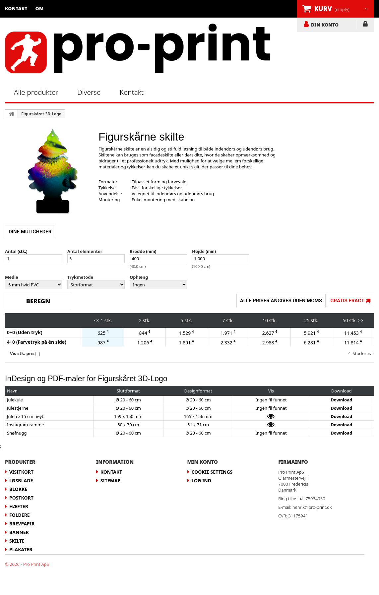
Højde (198, 251)
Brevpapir (21, 523)
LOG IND (365, 25)
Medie (11, 277)
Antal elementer (84, 251)
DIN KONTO (325, 25)
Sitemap (110, 480)
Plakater (20, 549)
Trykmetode (80, 277)
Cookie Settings (212, 472)
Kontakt (16, 8)
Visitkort (21, 472)
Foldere (19, 515)
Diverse (88, 92)
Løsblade (21, 480)
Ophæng (139, 277)
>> (360, 320)
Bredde (137, 251)
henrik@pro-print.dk (312, 507)
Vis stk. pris (22, 353)
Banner (19, 532)
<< (96, 320)
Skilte (17, 541)
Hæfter (18, 506)
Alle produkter (36, 92)
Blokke (18, 489)
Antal (11, 251)
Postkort (21, 498)
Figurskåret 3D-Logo (41, 114)
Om (39, 8)
